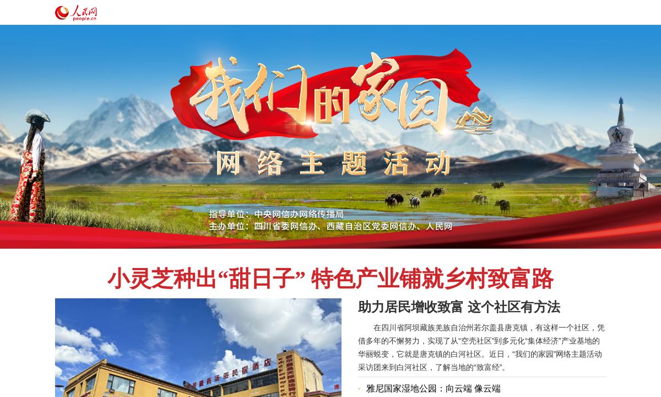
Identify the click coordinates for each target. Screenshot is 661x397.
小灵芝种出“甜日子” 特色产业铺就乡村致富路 (330, 278)
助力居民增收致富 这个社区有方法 (459, 306)
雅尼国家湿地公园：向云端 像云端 (433, 388)
